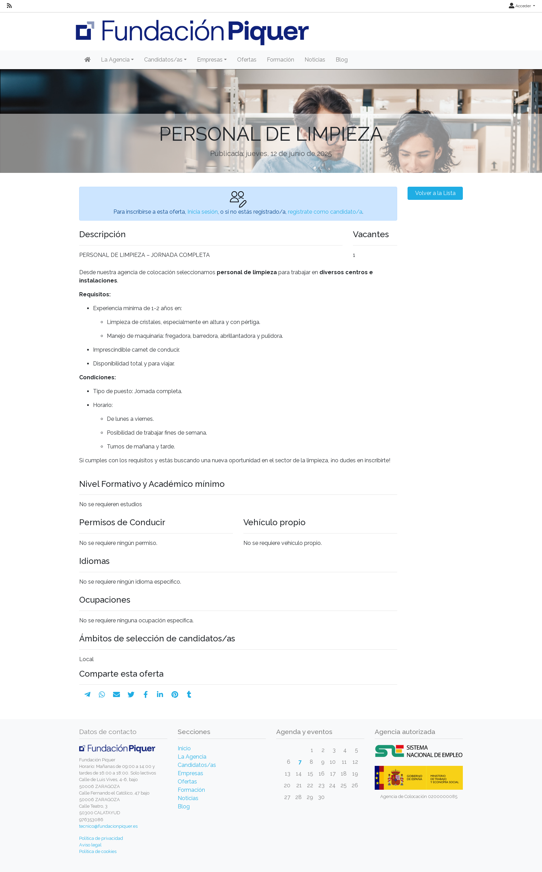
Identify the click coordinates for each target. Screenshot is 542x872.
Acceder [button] (520, 5)
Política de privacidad (101, 838)
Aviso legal (90, 844)
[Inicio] (87, 59)
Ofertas (246, 59)
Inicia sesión (202, 211)
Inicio (184, 748)
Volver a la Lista (435, 193)
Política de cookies (97, 851)
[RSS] (9, 5)
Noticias (315, 59)
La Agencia (192, 756)
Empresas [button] (210, 59)
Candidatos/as (197, 765)
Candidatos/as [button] (163, 59)
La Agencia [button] (115, 59)
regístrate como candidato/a (325, 211)
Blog (342, 59)
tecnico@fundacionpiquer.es (108, 826)
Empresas (190, 773)
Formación (280, 59)
